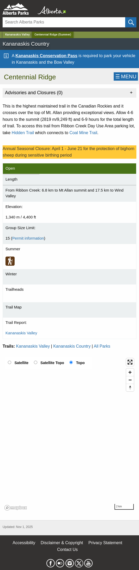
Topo (80, 363)
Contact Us (67, 549)
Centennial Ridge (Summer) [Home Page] (52, 34)
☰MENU (125, 76)
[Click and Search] (130, 22)
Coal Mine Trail (83, 132)
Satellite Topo (52, 363)
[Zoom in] (130, 372)
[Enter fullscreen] (130, 362)
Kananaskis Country (71, 346)
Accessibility (24, 543)
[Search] (64, 22)
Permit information (28, 238)
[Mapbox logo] (15, 508)
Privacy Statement (105, 543)
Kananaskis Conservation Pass (46, 56)
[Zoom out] (130, 380)
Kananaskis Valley (17, 34)
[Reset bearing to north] (130, 387)
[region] (69, 434)
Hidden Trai (22, 132)
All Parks (102, 346)
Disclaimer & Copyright (62, 543)
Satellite (21, 363)
